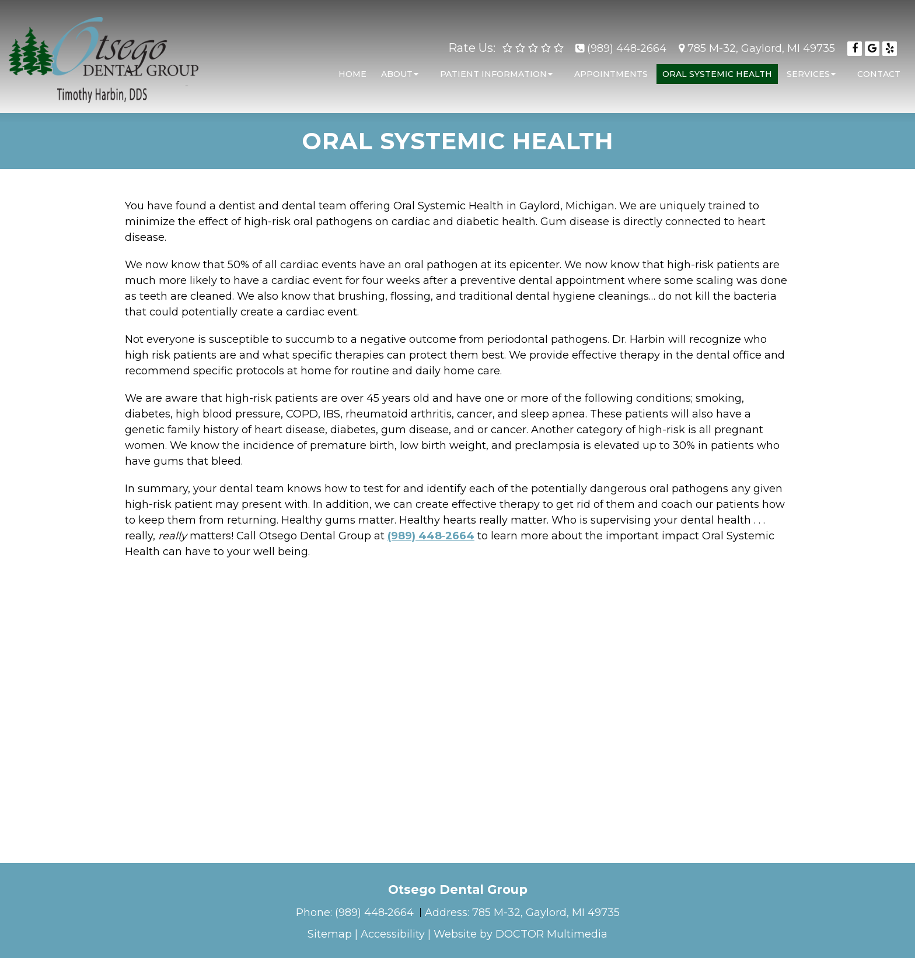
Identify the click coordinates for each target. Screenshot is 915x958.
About (397, 68)
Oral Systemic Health (717, 68)
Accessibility (393, 934)
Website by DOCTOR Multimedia (520, 934)
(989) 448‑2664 (626, 42)
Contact (878, 68)
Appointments (611, 68)
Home (352, 68)
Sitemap (330, 934)
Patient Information (493, 68)
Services (808, 68)
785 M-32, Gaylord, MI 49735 (761, 42)
